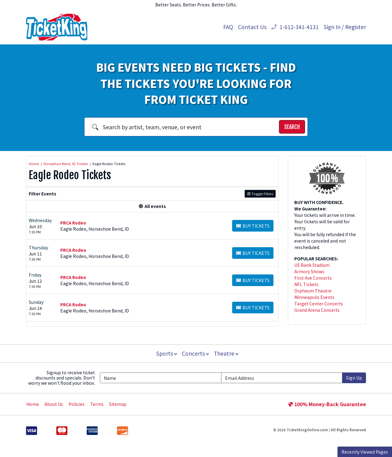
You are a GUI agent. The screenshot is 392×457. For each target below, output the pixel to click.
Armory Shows (309, 271)
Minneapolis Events (314, 297)
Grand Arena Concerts (317, 310)
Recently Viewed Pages (364, 452)
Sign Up (354, 378)
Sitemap (117, 404)
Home (32, 404)
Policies (77, 404)
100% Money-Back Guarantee (327, 404)
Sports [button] (166, 353)
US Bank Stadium (312, 265)
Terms (97, 404)
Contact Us (252, 27)
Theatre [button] (226, 353)
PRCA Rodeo (73, 223)
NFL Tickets (306, 284)
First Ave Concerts (313, 278)
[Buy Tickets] (252, 226)
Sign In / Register (345, 27)
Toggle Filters (260, 193)
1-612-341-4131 (295, 27)
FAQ (228, 27)
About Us (53, 404)
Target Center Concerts (318, 303)
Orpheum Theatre (313, 291)
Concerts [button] (195, 353)
